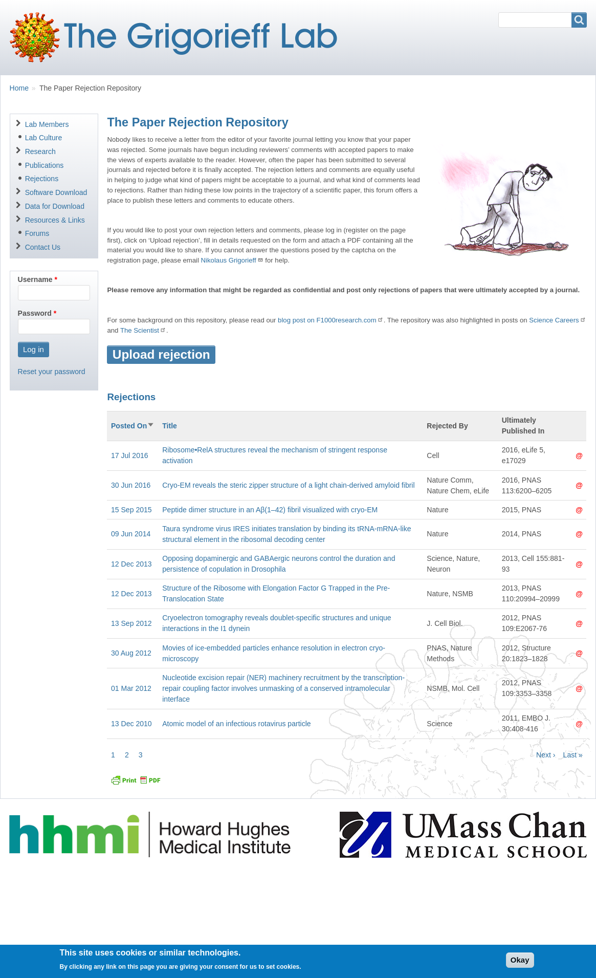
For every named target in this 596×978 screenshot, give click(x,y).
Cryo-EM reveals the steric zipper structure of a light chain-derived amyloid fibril (288, 485)
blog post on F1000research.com (331, 320)
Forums (37, 233)
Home (19, 88)
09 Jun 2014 (130, 534)
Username (35, 279)
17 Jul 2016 (129, 455)
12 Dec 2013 (131, 564)
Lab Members (47, 124)
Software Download (56, 192)
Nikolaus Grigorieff (232, 260)
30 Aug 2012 (131, 653)
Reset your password (51, 371)
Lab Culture (43, 138)
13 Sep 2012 (131, 623)
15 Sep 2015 (131, 510)
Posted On (132, 426)
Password (35, 313)
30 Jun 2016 (130, 485)
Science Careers (557, 320)
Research (40, 151)
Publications (44, 165)
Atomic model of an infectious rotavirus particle (236, 724)
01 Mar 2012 (131, 688)
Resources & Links (55, 220)
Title (169, 426)
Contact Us (42, 247)
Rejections (42, 179)
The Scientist (143, 330)
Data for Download (54, 206)
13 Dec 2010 (131, 724)
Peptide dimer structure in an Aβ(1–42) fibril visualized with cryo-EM (270, 510)
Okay (520, 963)
